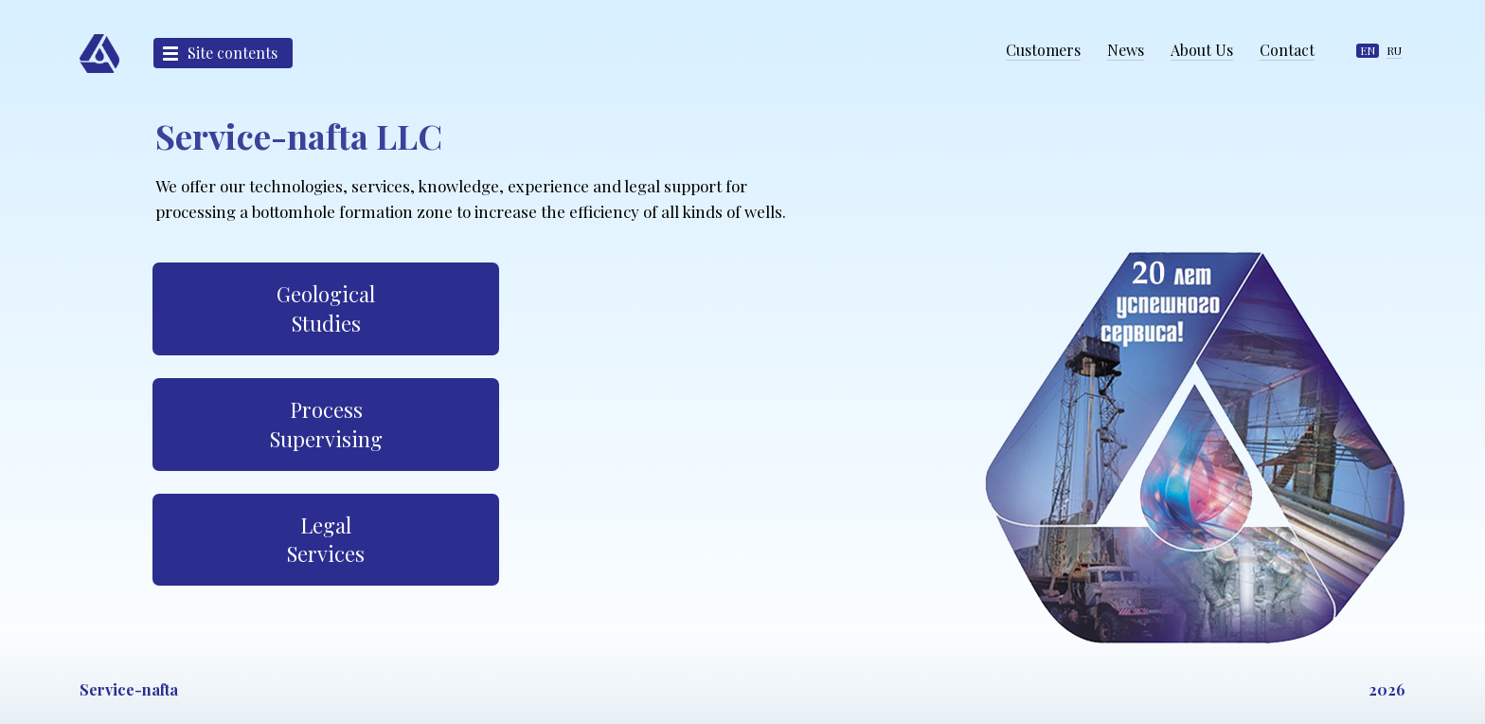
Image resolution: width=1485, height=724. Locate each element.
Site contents (232, 53)
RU (1394, 50)
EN (1367, 50)
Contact (1287, 50)
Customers (1043, 50)
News (1125, 50)
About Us (1202, 50)
